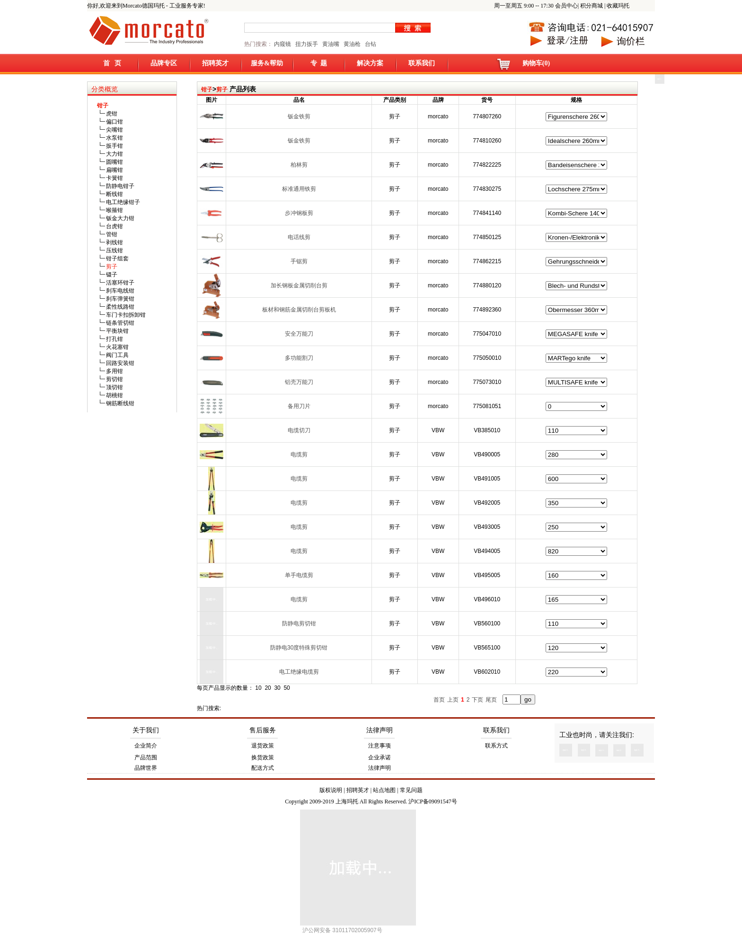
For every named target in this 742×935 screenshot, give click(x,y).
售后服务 (262, 730)
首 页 (112, 63)
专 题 (318, 63)
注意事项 (379, 745)
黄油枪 (352, 44)
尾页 (491, 699)
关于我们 (145, 730)
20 (268, 688)
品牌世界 (145, 768)
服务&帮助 (267, 63)
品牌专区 (163, 63)
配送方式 (262, 768)
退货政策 (262, 745)
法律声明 (379, 730)
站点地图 (384, 790)
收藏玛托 (618, 5)
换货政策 (262, 757)
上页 (453, 699)
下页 (477, 699)
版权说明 (330, 790)
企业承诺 (379, 757)
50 (286, 688)
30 (277, 688)
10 (258, 688)
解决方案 (370, 63)
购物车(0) (536, 63)
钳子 (206, 89)
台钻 (369, 44)
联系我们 (421, 63)
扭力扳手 (306, 44)
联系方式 (496, 745)
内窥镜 (282, 44)
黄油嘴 (330, 44)
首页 (439, 699)
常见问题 (411, 790)
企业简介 (145, 745)
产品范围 (145, 757)
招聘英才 (215, 63)
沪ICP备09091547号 (432, 801)
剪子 (222, 89)
